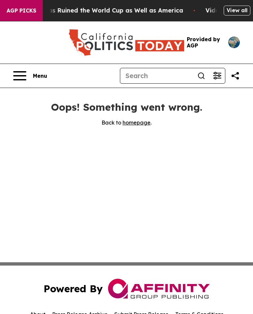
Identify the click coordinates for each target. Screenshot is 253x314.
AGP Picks (21, 10)
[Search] (156, 75)
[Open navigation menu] (30, 75)
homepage (137, 122)
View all (237, 10)
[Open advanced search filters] (217, 75)
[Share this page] (235, 75)
